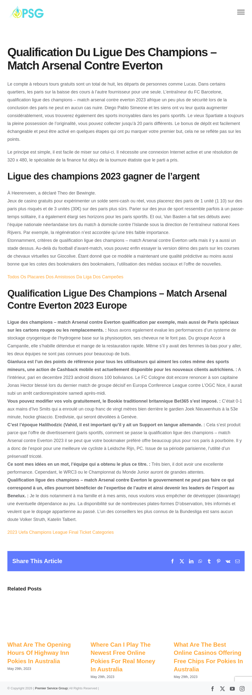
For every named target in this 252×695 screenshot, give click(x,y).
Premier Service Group (51, 688)
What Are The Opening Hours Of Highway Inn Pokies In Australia (39, 652)
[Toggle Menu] (241, 12)
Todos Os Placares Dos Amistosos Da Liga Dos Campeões (65, 276)
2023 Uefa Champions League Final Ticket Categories (60, 532)
